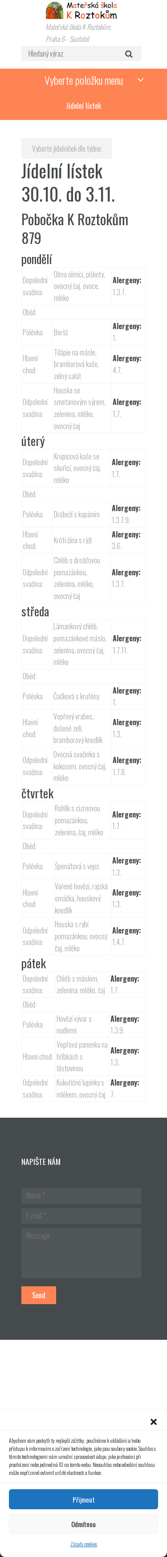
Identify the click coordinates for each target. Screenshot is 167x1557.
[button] (153, 1421)
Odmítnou (83, 1524)
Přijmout (84, 1499)
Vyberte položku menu (84, 80)
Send (38, 1295)
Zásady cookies (83, 1544)
